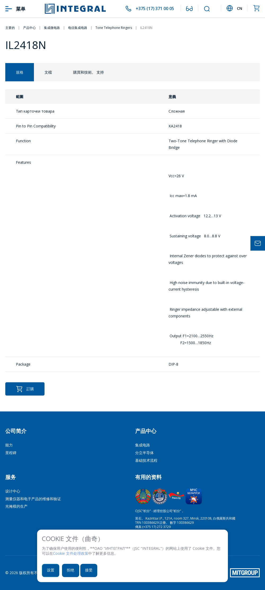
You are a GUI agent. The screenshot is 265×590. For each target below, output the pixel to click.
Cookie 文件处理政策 (70, 553)
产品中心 (145, 430)
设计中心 (12, 491)
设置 (51, 570)
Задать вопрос (257, 243)
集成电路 (142, 444)
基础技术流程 (146, 460)
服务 (10, 477)
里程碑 (10, 452)
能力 (9, 444)
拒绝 (72, 570)
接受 (91, 570)
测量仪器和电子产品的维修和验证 (33, 498)
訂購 (25, 389)
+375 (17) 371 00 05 (153, 9)
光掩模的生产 (16, 506)
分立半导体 (144, 452)
